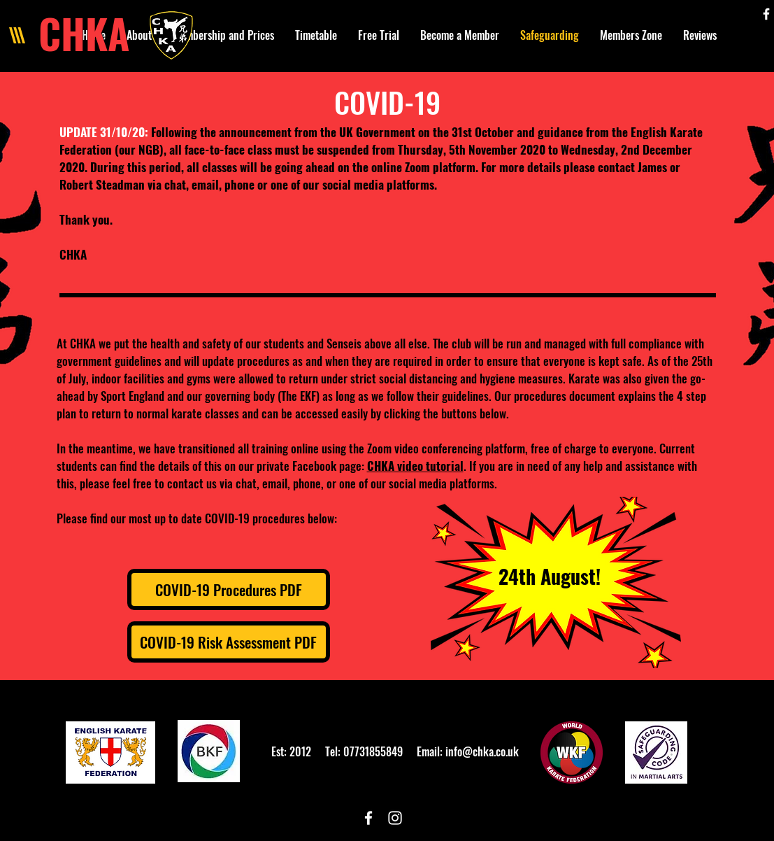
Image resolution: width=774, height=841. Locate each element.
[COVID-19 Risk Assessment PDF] (228, 642)
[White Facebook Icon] (766, 14)
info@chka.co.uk (482, 751)
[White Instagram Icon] (395, 818)
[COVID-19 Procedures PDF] (228, 589)
